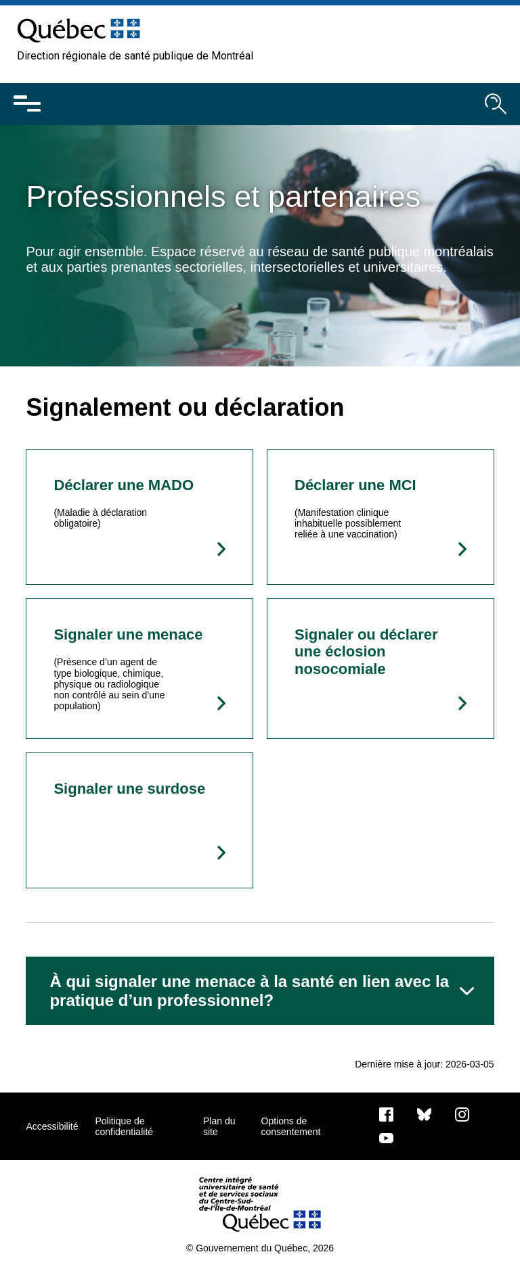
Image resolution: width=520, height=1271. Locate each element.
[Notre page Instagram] (462, 1114)
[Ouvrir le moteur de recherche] (495, 104)
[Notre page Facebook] (386, 1114)
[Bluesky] (424, 1114)
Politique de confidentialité (124, 1126)
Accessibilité (52, 1126)
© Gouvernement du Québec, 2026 (260, 1248)
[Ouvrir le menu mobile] (27, 104)
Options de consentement (291, 1126)
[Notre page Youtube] (386, 1137)
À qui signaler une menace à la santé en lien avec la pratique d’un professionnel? (249, 990)
